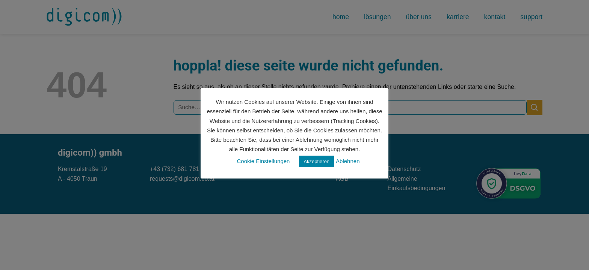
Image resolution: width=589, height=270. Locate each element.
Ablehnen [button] (347, 161)
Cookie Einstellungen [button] (263, 161)
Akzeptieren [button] (316, 161)
